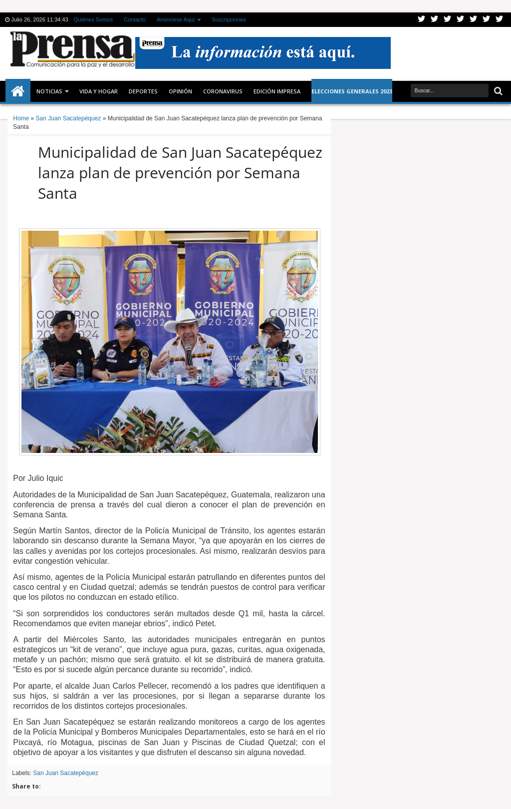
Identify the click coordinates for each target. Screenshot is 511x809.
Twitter (421, 19)
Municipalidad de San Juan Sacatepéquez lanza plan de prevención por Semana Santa (180, 172)
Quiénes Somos (93, 19)
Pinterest (499, 19)
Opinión (180, 91)
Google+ (447, 19)
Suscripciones (229, 19)
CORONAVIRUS (223, 91)
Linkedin (473, 19)
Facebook (434, 19)
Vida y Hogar (98, 91)
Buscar (497, 91)
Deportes (143, 91)
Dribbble (486, 19)
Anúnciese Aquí (176, 19)
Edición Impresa (277, 91)
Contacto (135, 19)
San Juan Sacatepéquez (65, 773)
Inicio (17, 91)
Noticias (49, 91)
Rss (460, 19)
